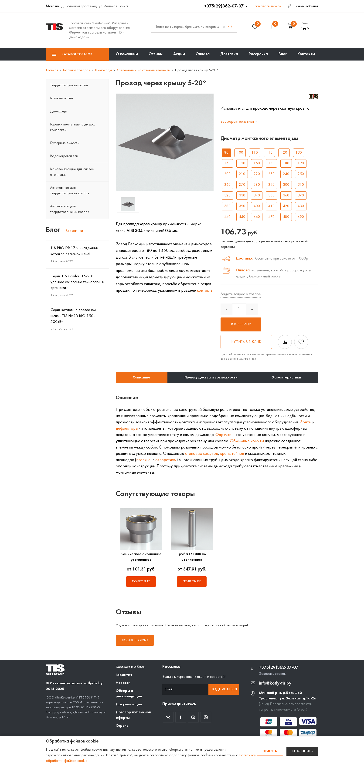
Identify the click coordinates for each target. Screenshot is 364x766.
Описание (141, 377)
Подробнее (141, 581)
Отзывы (156, 54)
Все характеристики (239, 122)
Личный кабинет (303, 6)
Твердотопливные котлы (69, 85)
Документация (129, 704)
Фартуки (223, 435)
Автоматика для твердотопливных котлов (69, 190)
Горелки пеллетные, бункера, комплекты (72, 127)
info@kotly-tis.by (275, 683)
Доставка (229, 54)
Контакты (306, 54)
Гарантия (124, 675)
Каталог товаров (72, 54)
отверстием (166, 460)
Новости (123, 683)
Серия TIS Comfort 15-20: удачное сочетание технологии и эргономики (77, 282)
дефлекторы (127, 428)
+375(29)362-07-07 (224, 6)
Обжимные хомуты (247, 441)
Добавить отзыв (135, 640)
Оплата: (243, 270)
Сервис (122, 726)
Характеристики (286, 377)
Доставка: (245, 258)
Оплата (203, 54)
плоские (143, 460)
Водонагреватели (64, 156)
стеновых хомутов (201, 454)
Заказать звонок (268, 6)
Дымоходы (58, 111)
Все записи (74, 231)
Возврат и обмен (130, 667)
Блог (283, 54)
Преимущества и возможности (211, 377)
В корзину (241, 324)
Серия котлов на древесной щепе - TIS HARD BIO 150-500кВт (73, 316)
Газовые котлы (61, 98)
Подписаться (224, 689)
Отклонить (302, 751)
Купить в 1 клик (246, 342)
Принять (270, 751)
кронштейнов (232, 454)
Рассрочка (258, 54)
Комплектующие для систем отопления (72, 172)
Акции (179, 54)
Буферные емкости (64, 143)
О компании (127, 54)
